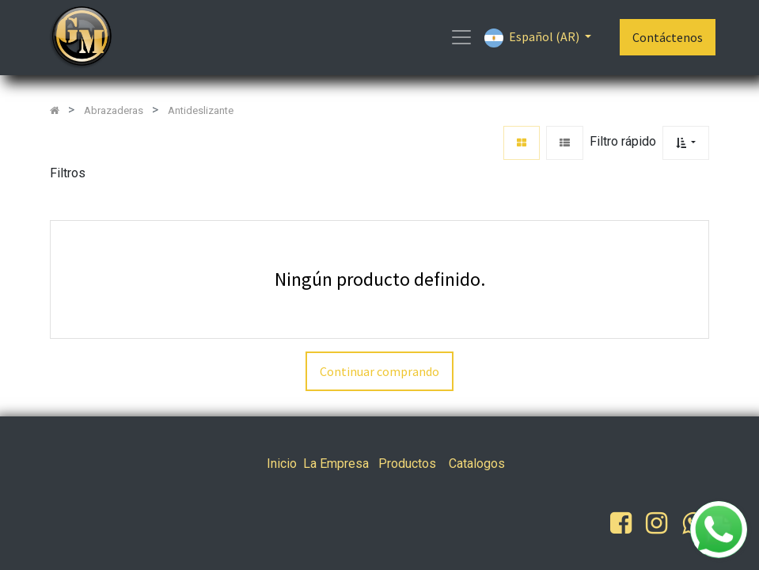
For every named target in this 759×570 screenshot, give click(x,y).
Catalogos (477, 463)
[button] (685, 143)
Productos (407, 463)
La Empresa (336, 463)
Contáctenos (667, 37)
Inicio (282, 463)
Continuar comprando (379, 371)
